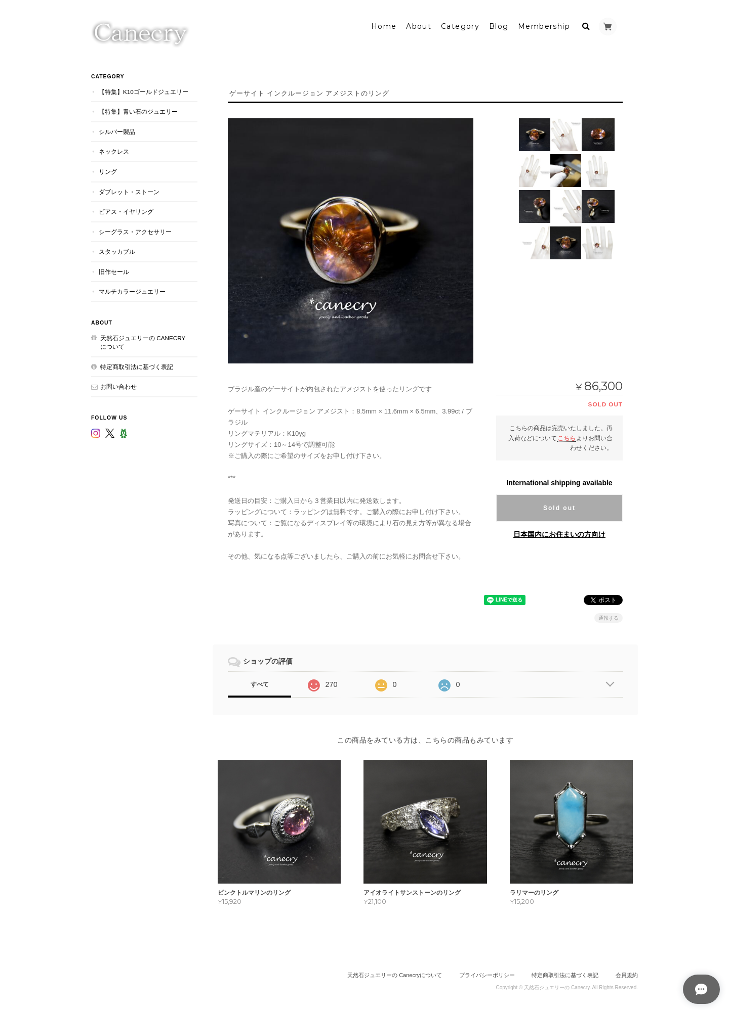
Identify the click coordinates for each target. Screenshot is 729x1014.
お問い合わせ (118, 384)
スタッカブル (117, 249)
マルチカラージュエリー (132, 289)
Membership (544, 23)
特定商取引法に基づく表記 (136, 364)
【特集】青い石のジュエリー (138, 109)
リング (108, 169)
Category (460, 23)
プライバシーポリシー (487, 973)
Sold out (559, 505)
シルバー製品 (117, 129)
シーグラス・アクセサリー (135, 229)
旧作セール (114, 269)
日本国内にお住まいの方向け (559, 532)
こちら (566, 435)
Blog (499, 23)
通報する (608, 615)
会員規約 (627, 973)
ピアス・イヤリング (126, 209)
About (418, 23)
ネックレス (114, 149)
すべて (260, 681)
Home (384, 23)
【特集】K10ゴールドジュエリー (143, 89)
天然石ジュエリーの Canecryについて (142, 340)
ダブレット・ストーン (129, 189)
